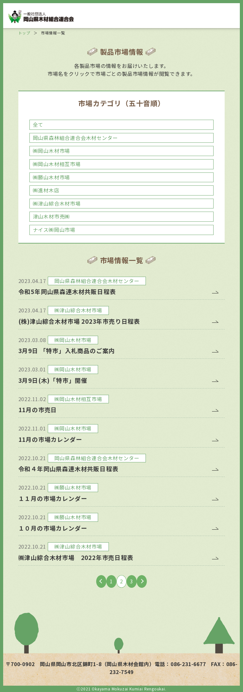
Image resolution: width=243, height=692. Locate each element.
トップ (24, 32)
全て (38, 124)
